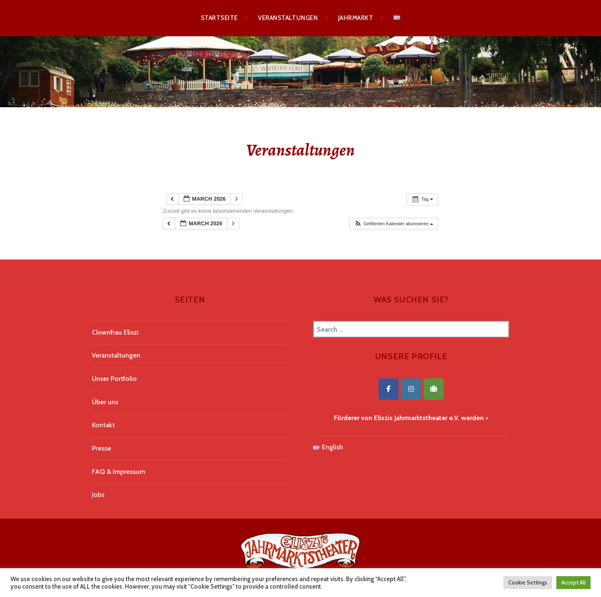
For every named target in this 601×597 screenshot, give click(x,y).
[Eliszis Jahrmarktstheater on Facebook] (389, 389)
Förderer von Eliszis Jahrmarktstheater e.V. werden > (411, 418)
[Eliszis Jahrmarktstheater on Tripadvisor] (434, 389)
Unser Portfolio (114, 379)
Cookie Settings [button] (527, 582)
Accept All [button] (573, 582)
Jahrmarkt (355, 18)
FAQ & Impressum (118, 472)
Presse (101, 448)
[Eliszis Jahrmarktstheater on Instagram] (411, 389)
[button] (393, 223)
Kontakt (103, 425)
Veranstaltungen (288, 18)
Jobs (98, 495)
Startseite (219, 18)
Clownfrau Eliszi (115, 332)
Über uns (105, 402)
